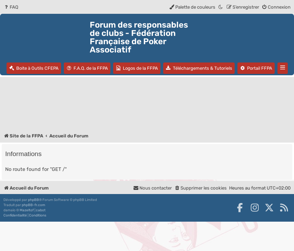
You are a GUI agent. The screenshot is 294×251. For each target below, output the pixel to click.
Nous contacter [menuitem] (152, 188)
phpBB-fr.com (33, 205)
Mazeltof (27, 210)
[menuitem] (10, 7)
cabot (41, 210)
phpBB (33, 200)
